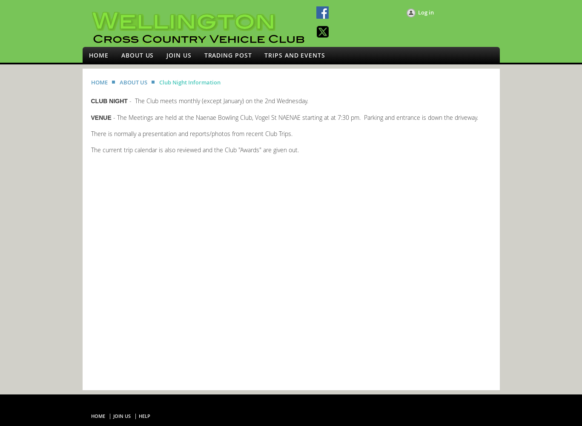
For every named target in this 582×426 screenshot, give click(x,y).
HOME (99, 82)
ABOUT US (133, 82)
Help (144, 416)
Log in (426, 12)
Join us (122, 416)
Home (98, 416)
